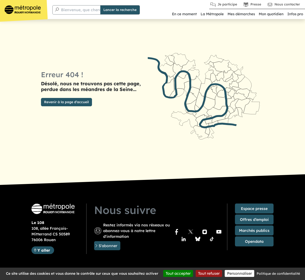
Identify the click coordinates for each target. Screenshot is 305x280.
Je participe (227, 4)
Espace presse (254, 208)
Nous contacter (287, 4)
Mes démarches (241, 14)
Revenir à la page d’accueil (66, 97)
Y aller (43, 250)
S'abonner (108, 245)
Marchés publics (254, 230)
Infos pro (295, 14)
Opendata (254, 241)
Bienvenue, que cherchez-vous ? (80, 109)
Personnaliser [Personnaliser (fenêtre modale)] (239, 273)
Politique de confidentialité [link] (278, 273)
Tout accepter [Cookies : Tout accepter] (178, 273)
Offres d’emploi (254, 219)
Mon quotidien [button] (271, 14)
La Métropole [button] (212, 14)
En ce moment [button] (184, 14)
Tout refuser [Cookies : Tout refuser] (209, 273)
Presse (255, 4)
